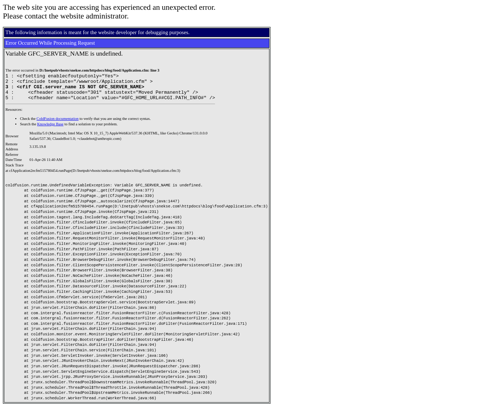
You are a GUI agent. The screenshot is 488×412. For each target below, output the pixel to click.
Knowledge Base (50, 130)
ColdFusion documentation (58, 124)
